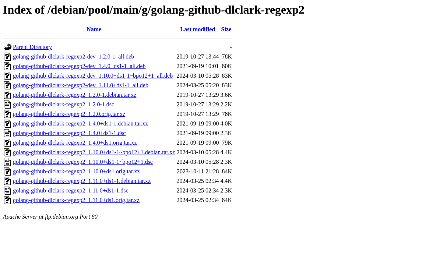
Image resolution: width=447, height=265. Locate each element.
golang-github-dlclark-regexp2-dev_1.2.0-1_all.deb (73, 56)
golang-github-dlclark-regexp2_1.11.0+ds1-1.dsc (71, 190)
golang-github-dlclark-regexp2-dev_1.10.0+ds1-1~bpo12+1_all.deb (93, 76)
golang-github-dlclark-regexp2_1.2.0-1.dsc (63, 104)
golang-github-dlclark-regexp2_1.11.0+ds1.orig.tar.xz (76, 200)
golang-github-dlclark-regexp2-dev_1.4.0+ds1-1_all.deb (79, 66)
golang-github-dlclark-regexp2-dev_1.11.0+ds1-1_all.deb (80, 85)
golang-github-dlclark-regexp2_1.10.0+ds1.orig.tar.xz (76, 171)
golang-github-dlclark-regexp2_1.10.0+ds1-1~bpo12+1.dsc (83, 162)
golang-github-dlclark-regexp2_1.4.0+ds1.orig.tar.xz (75, 142)
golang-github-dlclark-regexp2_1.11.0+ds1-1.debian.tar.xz (82, 181)
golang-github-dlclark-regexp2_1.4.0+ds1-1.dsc (69, 133)
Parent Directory (32, 47)
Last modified (197, 29)
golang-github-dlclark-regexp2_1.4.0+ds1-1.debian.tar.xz (80, 123)
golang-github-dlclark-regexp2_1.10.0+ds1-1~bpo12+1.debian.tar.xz (94, 152)
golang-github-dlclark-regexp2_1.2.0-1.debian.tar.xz (74, 95)
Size (226, 29)
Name (94, 29)
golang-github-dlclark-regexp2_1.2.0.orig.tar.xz (69, 114)
